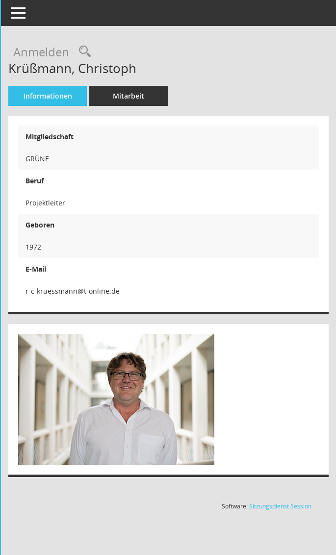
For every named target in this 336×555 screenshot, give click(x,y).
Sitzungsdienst (280, 506)
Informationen (69, 96)
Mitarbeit (150, 96)
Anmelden (63, 52)
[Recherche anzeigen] (104, 52)
